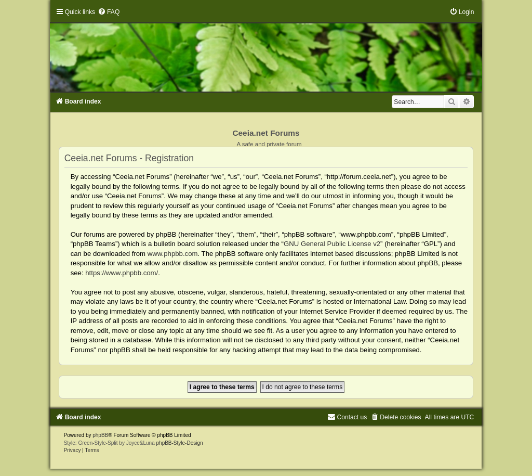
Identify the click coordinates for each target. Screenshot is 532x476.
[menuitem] (108, 12)
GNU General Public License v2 (332, 244)
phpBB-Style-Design (179, 443)
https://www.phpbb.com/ (121, 273)
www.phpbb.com (173, 254)
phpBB (100, 435)
